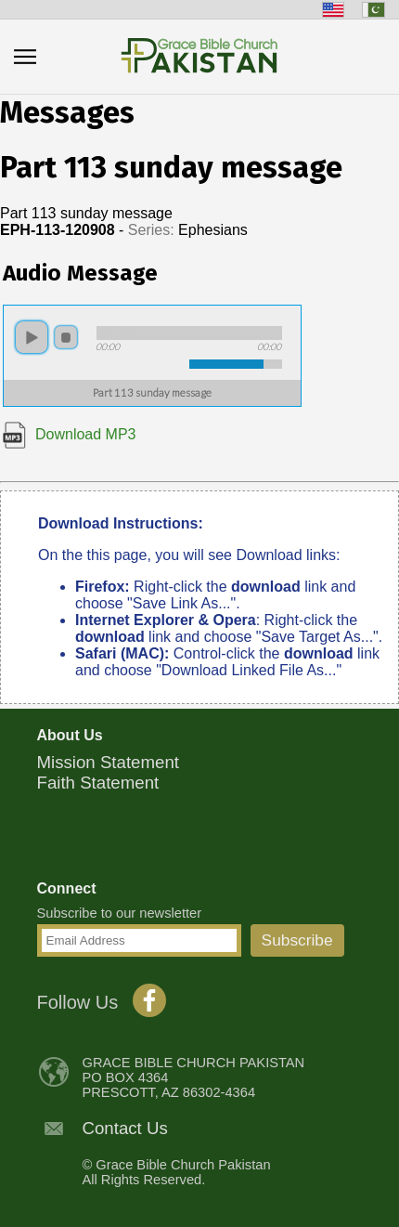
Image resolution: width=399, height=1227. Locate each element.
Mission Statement (108, 762)
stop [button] (66, 337)
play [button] (31, 337)
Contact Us (125, 1128)
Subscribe (297, 940)
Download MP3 (69, 434)
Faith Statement (98, 782)
